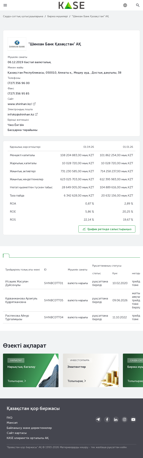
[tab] (6, 256)
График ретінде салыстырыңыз (106, 229)
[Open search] (138, 5)
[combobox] (125, 5)
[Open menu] (5, 5)
